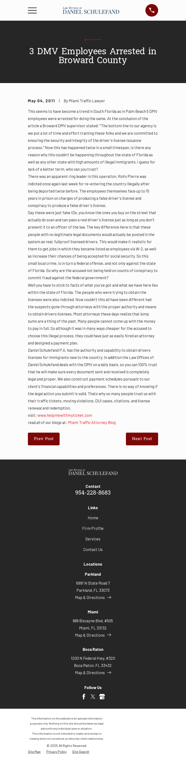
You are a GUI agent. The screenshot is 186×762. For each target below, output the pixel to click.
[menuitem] (34, 752)
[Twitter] (93, 696)
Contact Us (93, 549)
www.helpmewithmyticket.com (64, 415)
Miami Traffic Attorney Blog (92, 422)
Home (93, 517)
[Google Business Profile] (102, 696)
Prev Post (44, 439)
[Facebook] (84, 696)
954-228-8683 (93, 493)
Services (92, 538)
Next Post (142, 439)
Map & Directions (93, 597)
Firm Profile (93, 528)
